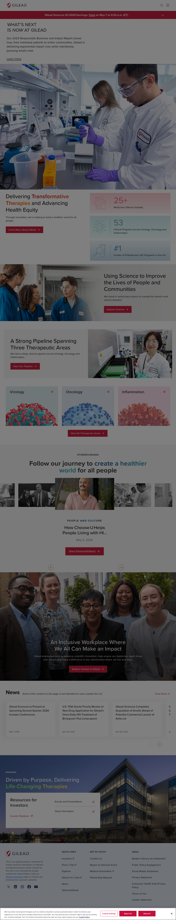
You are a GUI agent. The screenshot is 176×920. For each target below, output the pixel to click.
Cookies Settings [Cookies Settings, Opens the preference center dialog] (109, 913)
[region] (88, 914)
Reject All (128, 913)
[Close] (172, 914)
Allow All (146, 913)
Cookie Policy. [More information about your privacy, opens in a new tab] (84, 917)
